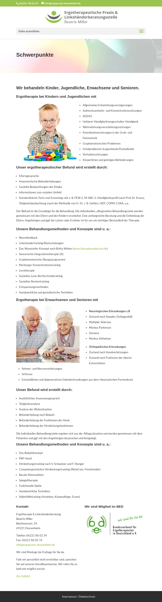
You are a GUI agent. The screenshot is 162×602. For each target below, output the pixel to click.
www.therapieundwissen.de (90, 248)
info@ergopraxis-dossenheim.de (35, 544)
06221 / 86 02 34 (28, 3)
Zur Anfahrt (23, 576)
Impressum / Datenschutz (78, 596)
